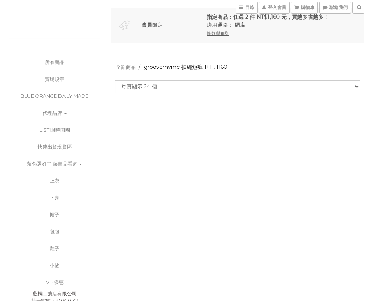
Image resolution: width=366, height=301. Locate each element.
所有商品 (54, 62)
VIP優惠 (55, 282)
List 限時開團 (55, 130)
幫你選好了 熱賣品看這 (54, 164)
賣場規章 (54, 79)
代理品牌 (55, 113)
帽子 (54, 214)
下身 (54, 198)
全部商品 (126, 67)
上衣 (54, 181)
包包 (54, 231)
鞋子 (54, 248)
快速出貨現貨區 (55, 147)
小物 (54, 265)
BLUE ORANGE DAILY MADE (54, 96)
